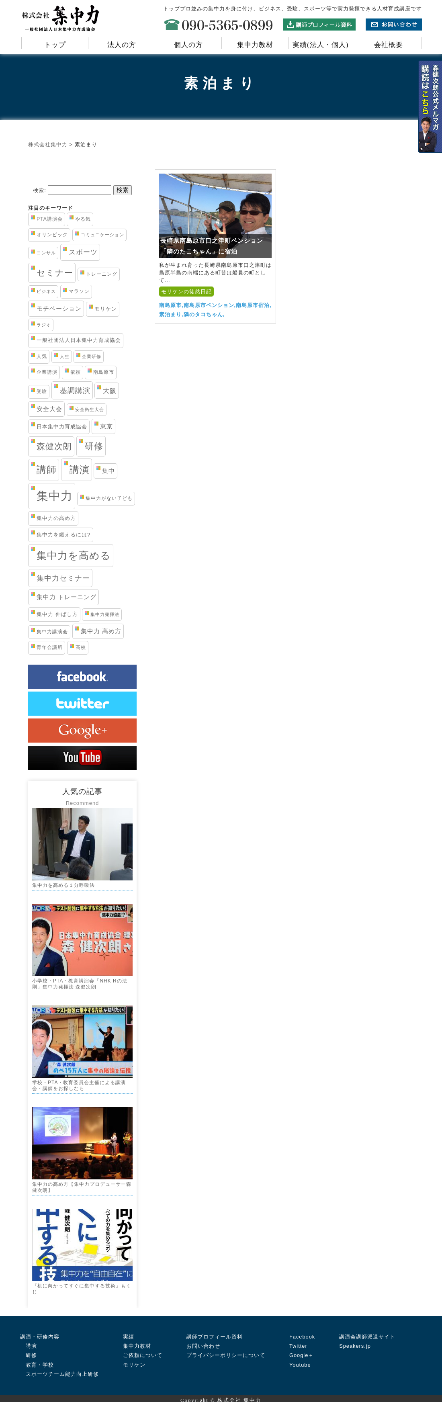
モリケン (134, 1360)
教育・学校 (37, 1360)
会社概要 (388, 45)
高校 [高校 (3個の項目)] (81, 647)
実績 (128, 1332)
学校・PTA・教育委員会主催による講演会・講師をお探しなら (79, 1084)
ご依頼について (142, 1351)
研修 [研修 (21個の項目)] (94, 446)
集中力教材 (255, 45)
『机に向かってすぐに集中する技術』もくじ (81, 1285)
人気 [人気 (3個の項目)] (42, 356)
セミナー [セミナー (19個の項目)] (55, 272)
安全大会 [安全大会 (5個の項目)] (49, 409)
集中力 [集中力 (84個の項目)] (55, 495)
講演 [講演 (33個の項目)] (80, 469)
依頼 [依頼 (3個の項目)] (75, 372)
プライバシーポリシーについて (225, 1351)
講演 (28, 1342)
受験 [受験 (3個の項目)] (42, 391)
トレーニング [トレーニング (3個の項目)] (101, 274)
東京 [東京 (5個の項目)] (106, 426)
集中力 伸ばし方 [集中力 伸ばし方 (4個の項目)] (57, 614)
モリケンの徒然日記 (186, 292)
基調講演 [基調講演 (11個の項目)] (75, 390)
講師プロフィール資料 (214, 1332)
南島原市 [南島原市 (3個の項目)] (103, 372)
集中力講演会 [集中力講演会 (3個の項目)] (52, 631)
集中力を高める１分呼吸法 (63, 885)
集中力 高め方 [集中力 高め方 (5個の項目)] (101, 631)
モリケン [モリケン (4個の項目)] (105, 309)
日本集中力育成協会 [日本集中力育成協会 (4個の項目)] (62, 427)
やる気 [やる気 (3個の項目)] (83, 219)
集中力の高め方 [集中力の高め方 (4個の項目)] (56, 518)
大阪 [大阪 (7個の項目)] (110, 390)
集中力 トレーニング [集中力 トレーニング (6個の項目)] (66, 597)
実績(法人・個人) (322, 45)
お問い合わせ (203, 1342)
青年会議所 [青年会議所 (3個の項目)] (50, 647)
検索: (39, 190)
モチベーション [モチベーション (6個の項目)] (59, 308)
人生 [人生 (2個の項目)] (65, 356)
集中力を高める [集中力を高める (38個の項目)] (74, 555)
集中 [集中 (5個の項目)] (108, 471)
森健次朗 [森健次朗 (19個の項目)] (54, 446)
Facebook (302, 1332)
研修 (28, 1351)
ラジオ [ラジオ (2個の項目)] (44, 324)
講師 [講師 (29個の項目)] (47, 470)
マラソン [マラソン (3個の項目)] (79, 291)
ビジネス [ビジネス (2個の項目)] (46, 291)
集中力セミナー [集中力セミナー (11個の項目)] (63, 578)
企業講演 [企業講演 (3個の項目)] (47, 372)
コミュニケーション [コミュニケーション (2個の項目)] (102, 234)
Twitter (298, 1342)
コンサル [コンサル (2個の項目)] (46, 252)
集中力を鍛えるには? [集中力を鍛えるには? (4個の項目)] (64, 535)
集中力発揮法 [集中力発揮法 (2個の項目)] (104, 614)
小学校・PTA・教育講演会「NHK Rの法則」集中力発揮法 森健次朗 (79, 983)
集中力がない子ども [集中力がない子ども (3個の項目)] (109, 498)
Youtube (300, 1360)
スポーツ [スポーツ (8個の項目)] (83, 252)
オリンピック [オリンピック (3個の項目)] (52, 234)
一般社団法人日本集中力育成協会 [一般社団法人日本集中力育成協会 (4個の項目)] (79, 340)
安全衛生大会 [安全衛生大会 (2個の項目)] (89, 409)
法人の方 (121, 45)
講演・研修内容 (39, 1332)
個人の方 (188, 45)
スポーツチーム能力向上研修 (59, 1370)
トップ (55, 45)
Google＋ (301, 1351)
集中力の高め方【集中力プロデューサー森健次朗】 (81, 1185)
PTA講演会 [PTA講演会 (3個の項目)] (50, 219)
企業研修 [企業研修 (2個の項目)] (91, 356)
